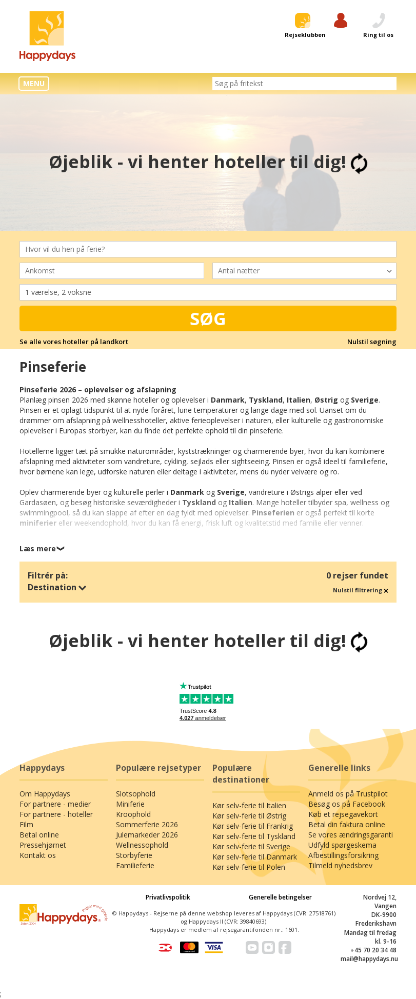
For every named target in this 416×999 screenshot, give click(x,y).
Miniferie (130, 804)
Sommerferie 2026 (147, 824)
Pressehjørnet (42, 845)
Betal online (39, 835)
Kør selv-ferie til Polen (248, 867)
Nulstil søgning (372, 341)
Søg (208, 318)
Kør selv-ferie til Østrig (249, 816)
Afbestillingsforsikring (343, 855)
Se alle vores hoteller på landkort (73, 341)
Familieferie (135, 865)
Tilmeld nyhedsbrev (340, 865)
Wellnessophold (142, 845)
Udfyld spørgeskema (342, 845)
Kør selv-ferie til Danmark (254, 857)
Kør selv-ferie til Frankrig (252, 826)
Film (26, 824)
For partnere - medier (55, 804)
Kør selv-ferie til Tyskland (253, 836)
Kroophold (133, 814)
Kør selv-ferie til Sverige (251, 846)
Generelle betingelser (280, 897)
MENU (34, 83)
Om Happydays (44, 793)
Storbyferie (134, 855)
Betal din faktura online (346, 824)
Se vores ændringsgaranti (350, 835)
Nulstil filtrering (360, 590)
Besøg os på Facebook (346, 804)
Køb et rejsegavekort (343, 814)
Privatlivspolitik (168, 897)
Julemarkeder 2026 (147, 835)
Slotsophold (135, 793)
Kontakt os (37, 855)
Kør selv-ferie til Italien (249, 805)
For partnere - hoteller (56, 814)
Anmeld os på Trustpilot (348, 793)
